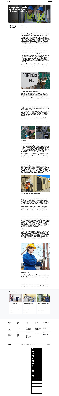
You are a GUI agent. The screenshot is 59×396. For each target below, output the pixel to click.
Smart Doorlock (10, 324)
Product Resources (28, 323)
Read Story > (12, 312)
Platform (9, 337)
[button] (12, 1)
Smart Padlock (10, 322)
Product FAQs (44, 328)
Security (9, 336)
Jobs (17, 324)
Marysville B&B (28, 338)
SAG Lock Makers (28, 337)
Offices (18, 334)
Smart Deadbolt (10, 323)
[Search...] (39, 1)
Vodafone (27, 335)
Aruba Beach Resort (28, 336)
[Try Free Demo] (50, 1)
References (27, 322)
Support (27, 327)
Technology (9, 335)
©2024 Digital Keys (48, 344)
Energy (18, 336)
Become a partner (28, 324)
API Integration (10, 334)
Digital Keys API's (43, 235)
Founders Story (19, 328)
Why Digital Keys (10, 330)
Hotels (18, 335)
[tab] (34, 379)
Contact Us (18, 323)
